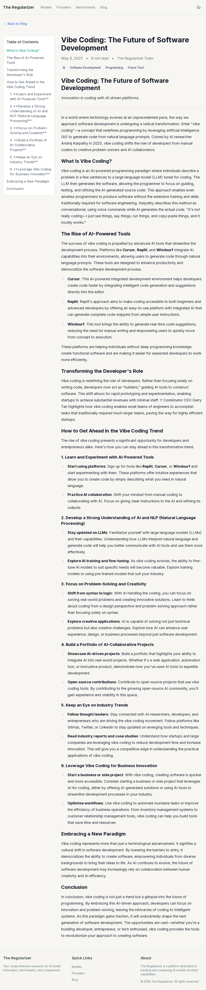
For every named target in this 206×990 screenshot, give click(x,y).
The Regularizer (18, 7)
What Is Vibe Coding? (23, 50)
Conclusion (15, 189)
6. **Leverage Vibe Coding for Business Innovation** (30, 171)
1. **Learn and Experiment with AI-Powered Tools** (30, 96)
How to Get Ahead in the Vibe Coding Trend (25, 84)
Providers (64, 7)
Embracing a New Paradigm (28, 181)
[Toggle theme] (199, 7)
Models (46, 7)
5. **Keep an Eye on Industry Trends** (26, 159)
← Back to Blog (15, 24)
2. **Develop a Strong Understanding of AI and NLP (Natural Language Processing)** (28, 113)
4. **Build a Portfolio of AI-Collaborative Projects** (28, 145)
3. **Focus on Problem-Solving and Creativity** (29, 130)
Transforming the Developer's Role (20, 72)
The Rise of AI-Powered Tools (25, 60)
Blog (103, 7)
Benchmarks (85, 7)
